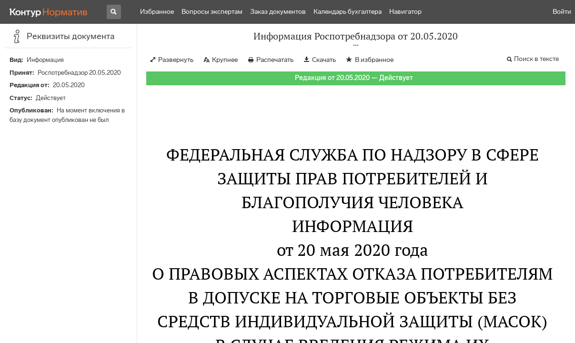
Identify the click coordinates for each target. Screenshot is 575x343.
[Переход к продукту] (49, 12)
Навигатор (405, 12)
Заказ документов (278, 12)
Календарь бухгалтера (347, 12)
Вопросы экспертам (212, 12)
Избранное (157, 12)
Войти (562, 12)
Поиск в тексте (536, 59)
